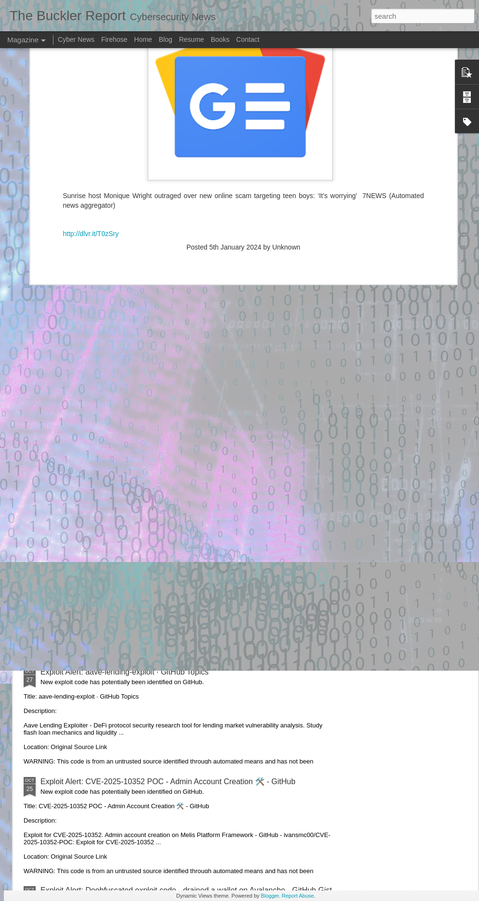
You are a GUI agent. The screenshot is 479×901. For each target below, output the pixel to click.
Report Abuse (298, 896)
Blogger (270, 896)
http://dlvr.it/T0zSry (91, 130)
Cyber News (76, 39)
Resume (191, 39)
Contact (247, 39)
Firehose (114, 39)
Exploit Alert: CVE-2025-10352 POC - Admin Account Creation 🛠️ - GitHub (168, 781)
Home (143, 39)
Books (220, 39)
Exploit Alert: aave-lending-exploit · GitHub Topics (124, 672)
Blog (165, 39)
